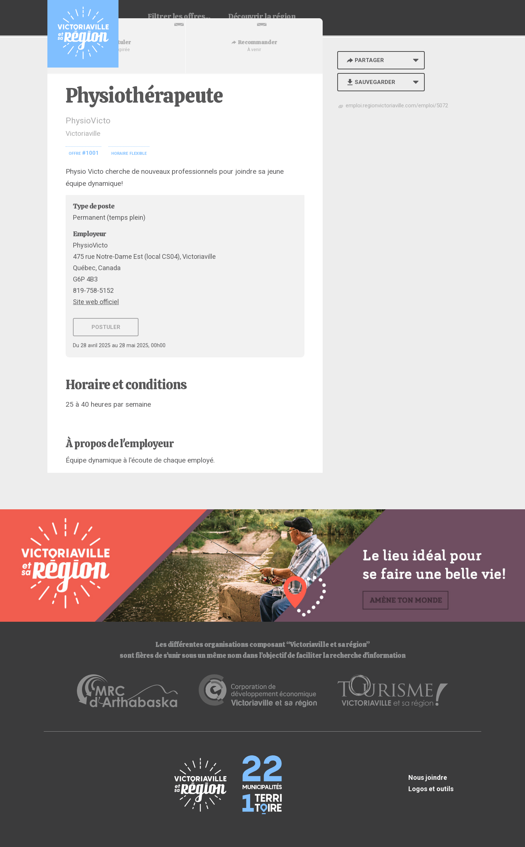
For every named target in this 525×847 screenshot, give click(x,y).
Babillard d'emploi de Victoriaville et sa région (82, 34)
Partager (364, 60)
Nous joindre (427, 777)
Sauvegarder (370, 82)
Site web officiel (96, 302)
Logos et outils (431, 789)
